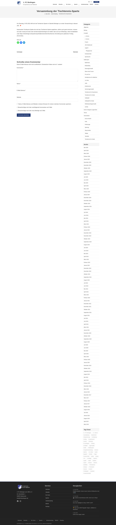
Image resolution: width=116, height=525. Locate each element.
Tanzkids (87, 136)
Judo (86, 83)
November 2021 (87, 306)
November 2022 (87, 271)
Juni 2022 (86, 286)
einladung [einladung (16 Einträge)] (94, 437)
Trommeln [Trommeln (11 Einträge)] (91, 466)
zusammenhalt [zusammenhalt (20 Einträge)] (87, 473)
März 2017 (86, 397)
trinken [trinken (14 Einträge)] (85, 466)
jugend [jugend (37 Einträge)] (85, 454)
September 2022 (88, 277)
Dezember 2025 (87, 162)
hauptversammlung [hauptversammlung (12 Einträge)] (88, 449)
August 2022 (87, 280)
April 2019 (86, 380)
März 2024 (86, 224)
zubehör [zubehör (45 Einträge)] (92, 471)
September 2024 (88, 206)
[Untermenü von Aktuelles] (28, 520)
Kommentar (20, 67)
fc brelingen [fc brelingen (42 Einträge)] (86, 443)
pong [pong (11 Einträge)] (97, 456)
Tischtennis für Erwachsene (65, 13)
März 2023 (86, 259)
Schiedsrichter (88, 53)
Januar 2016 (87, 415)
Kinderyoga (87, 124)
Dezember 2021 (87, 303)
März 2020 (86, 356)
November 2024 (87, 200)
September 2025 (88, 171)
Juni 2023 (86, 250)
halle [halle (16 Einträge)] (85, 447)
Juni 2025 (86, 179)
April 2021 (86, 324)
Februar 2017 (87, 400)
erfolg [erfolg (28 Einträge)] (85, 439)
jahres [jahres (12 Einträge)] (85, 451)
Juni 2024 (86, 215)
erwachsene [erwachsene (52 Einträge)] (91, 439)
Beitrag (85, 30)
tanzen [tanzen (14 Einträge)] (90, 462)
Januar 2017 (87, 403)
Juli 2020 (86, 344)
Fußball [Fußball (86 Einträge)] (85, 445)
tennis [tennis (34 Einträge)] (95, 462)
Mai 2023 (86, 253)
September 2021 (88, 312)
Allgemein (86, 27)
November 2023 (87, 235)
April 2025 (86, 185)
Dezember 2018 (87, 386)
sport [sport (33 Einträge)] (85, 462)
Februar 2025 (87, 191)
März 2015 (86, 424)
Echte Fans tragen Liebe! (79, 514)
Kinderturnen (88, 86)
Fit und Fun (87, 74)
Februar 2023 (87, 262)
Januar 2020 (87, 362)
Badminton (87, 62)
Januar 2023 (87, 265)
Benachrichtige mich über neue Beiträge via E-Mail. (31, 110)
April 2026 (86, 150)
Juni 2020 (86, 347)
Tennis (85, 112)
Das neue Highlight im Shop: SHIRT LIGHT (83, 502)
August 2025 (87, 174)
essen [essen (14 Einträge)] (85, 441)
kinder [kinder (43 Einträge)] (90, 454)
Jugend (86, 47)
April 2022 (86, 291)
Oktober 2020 (87, 336)
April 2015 (86, 421)
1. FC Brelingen (29, 2)
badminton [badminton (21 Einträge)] (94, 434)
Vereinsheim (87, 115)
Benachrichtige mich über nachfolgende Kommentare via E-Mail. (35, 107)
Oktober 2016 (87, 406)
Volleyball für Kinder (89, 100)
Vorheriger (19, 51)
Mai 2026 (86, 147)
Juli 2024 (86, 212)
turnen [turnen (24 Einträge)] (85, 469)
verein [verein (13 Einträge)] (90, 469)
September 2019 (88, 371)
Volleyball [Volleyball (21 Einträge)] (86, 471)
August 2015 (87, 418)
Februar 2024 (87, 227)
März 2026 (86, 153)
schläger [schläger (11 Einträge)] (89, 458)
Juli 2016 (86, 412)
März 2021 (86, 327)
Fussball (86, 33)
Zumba (86, 106)
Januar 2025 (87, 194)
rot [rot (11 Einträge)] (84, 458)
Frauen (86, 42)
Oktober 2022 (87, 274)
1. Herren (87, 36)
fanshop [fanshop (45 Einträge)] (91, 441)
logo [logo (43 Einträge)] (96, 454)
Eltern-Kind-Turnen (89, 71)
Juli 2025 (86, 177)
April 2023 (86, 256)
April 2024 (86, 221)
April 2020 (86, 353)
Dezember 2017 (87, 394)
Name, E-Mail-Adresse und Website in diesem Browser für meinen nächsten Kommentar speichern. (45, 104)
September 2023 (88, 241)
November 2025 (87, 165)
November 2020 (87, 333)
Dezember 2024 (87, 197)
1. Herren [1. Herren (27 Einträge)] (95, 432)
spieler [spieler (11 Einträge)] (94, 460)
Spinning (87, 127)
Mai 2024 (86, 218)
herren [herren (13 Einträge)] (96, 449)
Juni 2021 (86, 321)
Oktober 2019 (87, 368)
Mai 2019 (86, 377)
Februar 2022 (87, 297)
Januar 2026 (87, 159)
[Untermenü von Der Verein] (72, 4)
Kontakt (96, 1)
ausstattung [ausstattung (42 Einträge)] (86, 434)
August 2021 (87, 315)
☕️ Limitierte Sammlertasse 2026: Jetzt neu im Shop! (85, 497)
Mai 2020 (86, 350)
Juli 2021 (86, 318)
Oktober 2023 (87, 238)
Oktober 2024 (87, 203)
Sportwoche (87, 56)
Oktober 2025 (87, 168)
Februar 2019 (87, 383)
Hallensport (86, 59)
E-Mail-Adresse (21, 90)
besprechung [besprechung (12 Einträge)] (87, 437)
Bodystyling (87, 65)
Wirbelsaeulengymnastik (90, 103)
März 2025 (86, 188)
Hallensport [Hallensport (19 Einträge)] (91, 447)
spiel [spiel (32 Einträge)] (90, 460)
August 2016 (87, 409)
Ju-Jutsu (87, 80)
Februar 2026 (87, 156)
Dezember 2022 (87, 268)
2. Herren (87, 39)
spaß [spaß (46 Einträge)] (85, 460)
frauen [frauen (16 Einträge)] (93, 443)
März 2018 (86, 389)
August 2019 (87, 374)
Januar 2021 (87, 330)
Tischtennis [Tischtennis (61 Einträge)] (92, 464)
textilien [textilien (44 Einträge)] (85, 464)
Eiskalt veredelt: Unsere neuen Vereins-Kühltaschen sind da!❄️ (86, 492)
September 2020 (88, 339)
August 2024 (87, 209)
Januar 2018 (87, 392)
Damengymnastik (89, 68)
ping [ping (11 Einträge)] (93, 456)
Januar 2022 (87, 300)
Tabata (86, 133)
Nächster (75, 51)
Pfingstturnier (89, 50)
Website (19, 97)
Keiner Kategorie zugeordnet (90, 109)
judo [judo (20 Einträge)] (96, 451)
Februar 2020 (87, 359)
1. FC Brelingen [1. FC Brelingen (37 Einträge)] (87, 432)
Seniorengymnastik (89, 89)
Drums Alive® (88, 118)
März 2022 (86, 294)
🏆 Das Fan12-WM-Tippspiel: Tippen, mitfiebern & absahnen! (84, 508)
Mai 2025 (86, 182)
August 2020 (87, 341)
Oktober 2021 (87, 309)
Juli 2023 (86, 247)
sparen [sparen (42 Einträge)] (95, 458)
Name (19, 83)
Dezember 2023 (87, 233)
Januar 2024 (87, 230)
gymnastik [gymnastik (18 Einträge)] (92, 445)
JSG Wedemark (88, 44)
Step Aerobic (88, 130)
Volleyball (87, 97)
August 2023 (87, 244)
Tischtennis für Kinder (90, 95)
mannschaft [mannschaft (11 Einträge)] (86, 456)
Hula (86, 121)
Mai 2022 (86, 288)
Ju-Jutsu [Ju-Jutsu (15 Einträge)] (91, 451)
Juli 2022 (86, 283)
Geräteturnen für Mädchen (91, 77)
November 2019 (87, 365)
